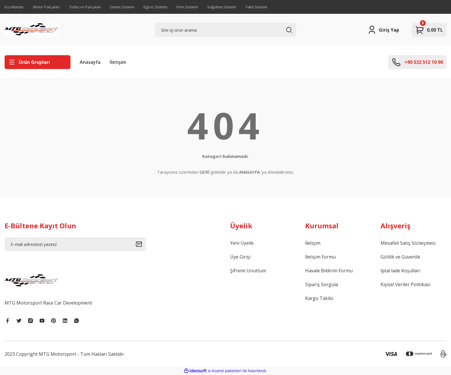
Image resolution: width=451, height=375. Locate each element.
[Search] (225, 30)
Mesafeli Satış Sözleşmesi (408, 243)
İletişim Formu (320, 257)
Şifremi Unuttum (248, 270)
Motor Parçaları (46, 6)
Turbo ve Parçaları (85, 6)
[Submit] (140, 244)
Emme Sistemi (122, 6)
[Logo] (31, 30)
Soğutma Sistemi (221, 6)
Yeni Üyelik (242, 243)
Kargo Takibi (319, 298)
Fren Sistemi (187, 6)
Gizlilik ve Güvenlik (400, 257)
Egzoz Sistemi (155, 6)
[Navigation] (37, 62)
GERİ (204, 172)
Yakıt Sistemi (256, 6)
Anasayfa (90, 62)
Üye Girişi (240, 257)
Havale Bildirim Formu (329, 270)
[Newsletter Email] (75, 244)
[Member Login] (383, 30)
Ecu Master (14, 6)
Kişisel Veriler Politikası (405, 284)
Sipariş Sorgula (321, 284)
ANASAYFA (249, 172)
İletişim (118, 62)
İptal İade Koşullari (400, 270)
